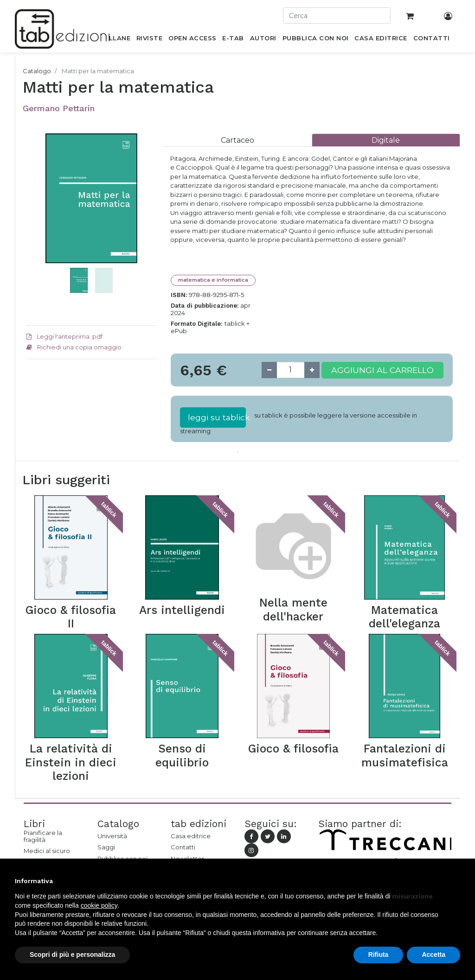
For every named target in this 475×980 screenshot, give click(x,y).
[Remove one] (269, 370)
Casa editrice (191, 836)
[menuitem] (114, 40)
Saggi (106, 847)
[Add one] (312, 370)
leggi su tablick (217, 417)
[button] (36, 226)
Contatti (183, 847)
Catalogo (37, 71)
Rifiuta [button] (378, 954)
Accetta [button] (433, 954)
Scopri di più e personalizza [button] (72, 954)
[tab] (237, 140)
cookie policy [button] (99, 905)
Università (112, 836)
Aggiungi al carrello (382, 370)
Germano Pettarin (59, 108)
